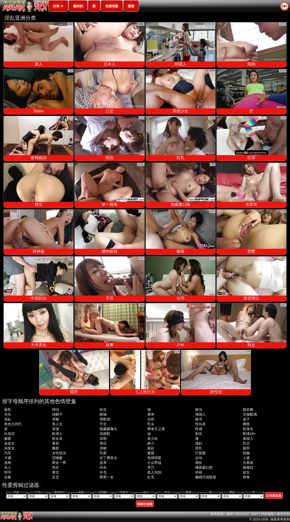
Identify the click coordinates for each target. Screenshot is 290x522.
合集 (7, 477)
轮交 (103, 409)
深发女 (9, 448)
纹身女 (248, 429)
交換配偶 (250, 414)
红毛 (150, 477)
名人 (7, 467)
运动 (198, 458)
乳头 (150, 424)
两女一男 (59, 463)
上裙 (246, 458)
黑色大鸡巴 (13, 424)
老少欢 (152, 438)
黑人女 (57, 424)
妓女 (246, 472)
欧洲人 (57, 434)
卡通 (7, 458)
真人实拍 (154, 472)
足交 (55, 477)
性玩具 (200, 424)
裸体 (150, 414)
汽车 (7, 453)
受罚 (150, 467)
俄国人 (200, 414)
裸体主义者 (156, 429)
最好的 (78, 6)
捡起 (150, 448)
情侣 (55, 409)
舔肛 (7, 409)
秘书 (198, 419)
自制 (103, 438)
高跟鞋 (105, 434)
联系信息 (217, 514)
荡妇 (198, 443)
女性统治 (59, 453)
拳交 (55, 472)
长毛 (103, 472)
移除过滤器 (145, 504)
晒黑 (246, 424)
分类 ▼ (58, 6)
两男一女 (107, 477)
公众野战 (154, 463)
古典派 (248, 463)
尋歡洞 (105, 419)
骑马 (198, 409)
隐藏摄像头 (108, 429)
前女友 (57, 438)
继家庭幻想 (204, 467)
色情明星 (111, 6)
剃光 (198, 434)
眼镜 (103, 414)
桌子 (246, 419)
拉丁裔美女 (108, 458)
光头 (7, 414)
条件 (230, 514)
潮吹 (198, 463)
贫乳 (198, 448)
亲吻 (103, 448)
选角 (7, 463)
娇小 (150, 443)
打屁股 (200, 453)
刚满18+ (249, 434)
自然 (150, 419)
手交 (103, 424)
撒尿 (150, 453)
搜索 (131, 6)
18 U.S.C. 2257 (247, 514)
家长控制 (283, 514)
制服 (246, 453)
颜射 (55, 448)
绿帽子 (57, 414)
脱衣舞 (248, 409)
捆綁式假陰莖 (205, 477)
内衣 (103, 467)
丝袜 (198, 472)
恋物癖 (57, 458)
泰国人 (248, 438)
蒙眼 (7, 438)
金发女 (9, 443)
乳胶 (103, 453)
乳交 (246, 443)
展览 (55, 443)
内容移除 (267, 514)
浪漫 (55, 429)
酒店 (103, 443)
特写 (7, 472)
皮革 (103, 463)
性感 (198, 429)
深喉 (55, 419)
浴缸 (7, 419)
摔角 (246, 477)
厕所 (246, 448)
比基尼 (9, 434)
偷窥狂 (248, 467)
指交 (55, 467)
